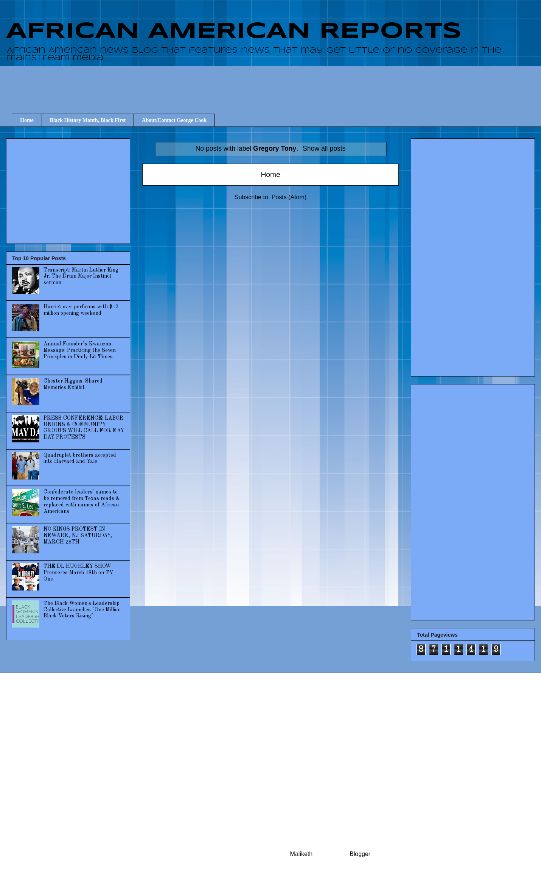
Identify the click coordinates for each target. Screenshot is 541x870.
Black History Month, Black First (88, 120)
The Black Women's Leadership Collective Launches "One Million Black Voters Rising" (82, 610)
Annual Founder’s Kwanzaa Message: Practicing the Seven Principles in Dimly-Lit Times (80, 350)
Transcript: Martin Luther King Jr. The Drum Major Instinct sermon (81, 276)
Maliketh (301, 854)
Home (27, 120)
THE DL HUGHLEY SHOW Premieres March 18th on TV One (78, 573)
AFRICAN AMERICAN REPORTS (234, 31)
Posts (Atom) (289, 197)
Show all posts (324, 148)
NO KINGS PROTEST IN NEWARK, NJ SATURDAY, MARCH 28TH (78, 535)
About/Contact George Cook (174, 120)
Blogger (360, 854)
